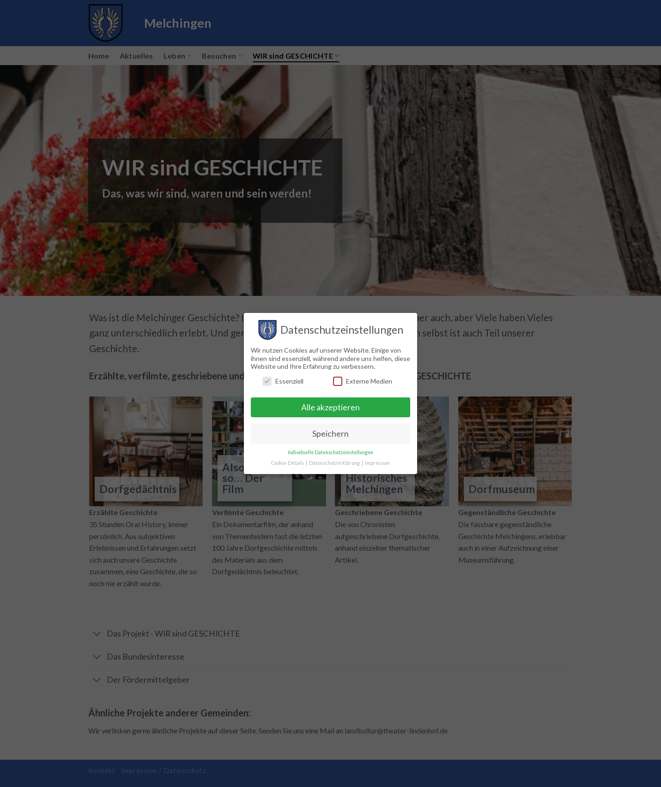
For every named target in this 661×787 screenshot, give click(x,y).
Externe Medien (362, 381)
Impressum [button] (377, 463)
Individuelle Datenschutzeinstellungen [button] (330, 452)
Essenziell (282, 381)
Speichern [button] (330, 434)
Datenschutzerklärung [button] (335, 463)
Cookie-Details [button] (288, 463)
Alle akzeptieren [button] (330, 407)
